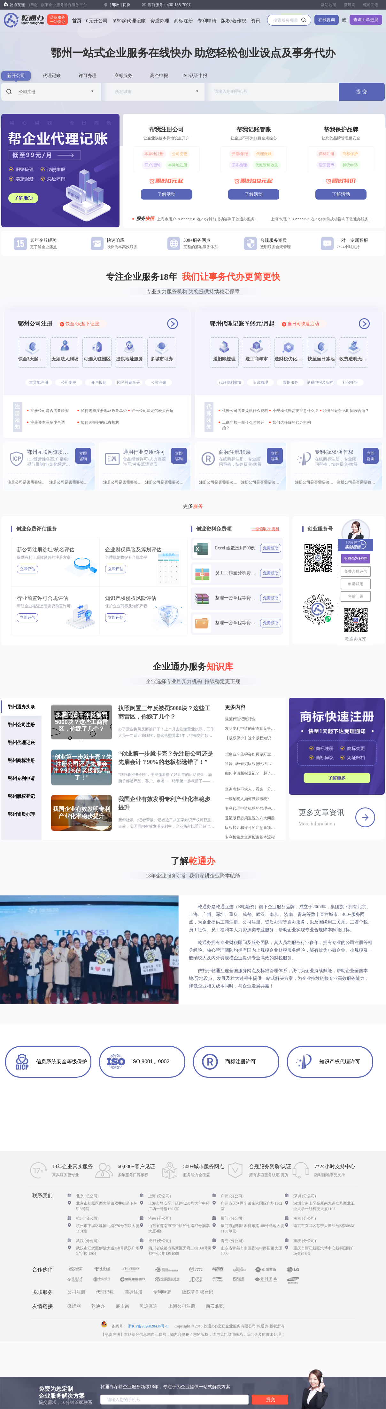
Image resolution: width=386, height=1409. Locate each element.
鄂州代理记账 (21, 742)
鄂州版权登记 (21, 796)
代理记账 (52, 75)
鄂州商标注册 (21, 760)
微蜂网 (349, 5)
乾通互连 (370, 5)
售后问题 (355, 596)
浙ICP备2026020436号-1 (148, 1326)
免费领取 (270, 548)
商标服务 (123, 75)
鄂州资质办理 (21, 814)
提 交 (361, 91)
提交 (270, 1399)
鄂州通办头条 (21, 706)
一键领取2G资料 (265, 529)
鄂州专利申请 (21, 778)
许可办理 (87, 75)
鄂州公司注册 (21, 724)
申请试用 (355, 584)
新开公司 (16, 75)
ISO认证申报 (195, 75)
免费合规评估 (355, 571)
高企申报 (159, 75)
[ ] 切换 (120, 5)
